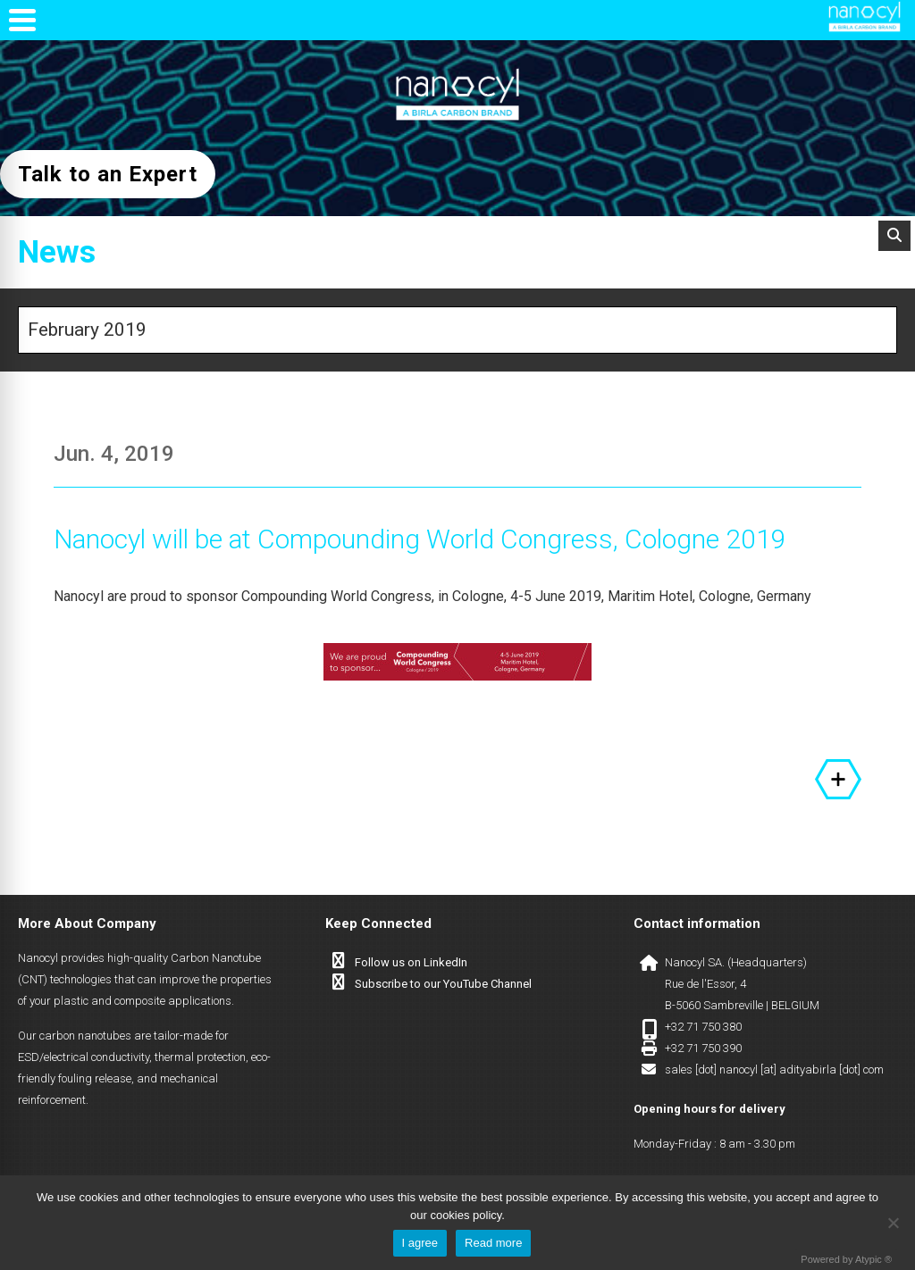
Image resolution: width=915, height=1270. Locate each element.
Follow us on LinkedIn (411, 962)
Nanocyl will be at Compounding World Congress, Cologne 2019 (420, 539)
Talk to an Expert (107, 174)
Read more (493, 1242)
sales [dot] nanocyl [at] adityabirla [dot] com (774, 1069)
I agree (420, 1242)
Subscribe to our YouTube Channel (443, 983)
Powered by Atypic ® (846, 1259)
